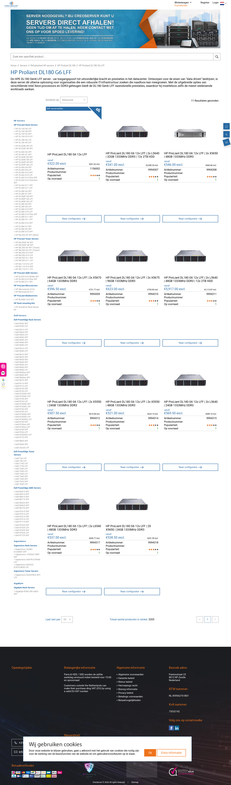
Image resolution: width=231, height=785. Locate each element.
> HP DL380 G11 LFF (23, 219)
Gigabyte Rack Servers (24, 587)
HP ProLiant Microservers (26, 285)
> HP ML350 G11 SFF (23, 258)
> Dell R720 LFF (21, 391)
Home (14, 65)
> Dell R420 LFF (21, 335)
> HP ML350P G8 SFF (23, 245)
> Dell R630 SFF (21, 359)
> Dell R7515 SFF (21, 511)
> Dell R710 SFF (21, 383)
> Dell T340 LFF (21, 468)
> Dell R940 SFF (21, 444)
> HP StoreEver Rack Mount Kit (26, 308)
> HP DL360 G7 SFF (23, 154)
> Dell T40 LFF (20, 461)
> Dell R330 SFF (21, 323)
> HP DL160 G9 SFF (23, 134)
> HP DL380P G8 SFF (23, 196)
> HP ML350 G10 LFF (23, 255)
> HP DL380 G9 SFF (23, 204)
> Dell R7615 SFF (21, 516)
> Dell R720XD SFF (22, 393)
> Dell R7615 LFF (21, 519)
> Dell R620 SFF (21, 357)
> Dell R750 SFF (21, 422)
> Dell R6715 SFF (21, 499)
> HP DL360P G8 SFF (23, 162)
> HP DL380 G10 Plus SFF (25, 214)
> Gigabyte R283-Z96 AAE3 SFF (26, 592)
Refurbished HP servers (42, 65)
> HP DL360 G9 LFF (22, 170)
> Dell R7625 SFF (21, 530)
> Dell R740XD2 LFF (23, 419)
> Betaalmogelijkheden (128, 700)
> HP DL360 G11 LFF (23, 188)
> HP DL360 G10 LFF (23, 175)
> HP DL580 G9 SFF (23, 229)
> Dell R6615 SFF (21, 497)
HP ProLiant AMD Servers (26, 273)
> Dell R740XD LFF (22, 417)
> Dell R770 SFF (21, 437)
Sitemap (134, 778)
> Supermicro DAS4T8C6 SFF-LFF (27, 576)
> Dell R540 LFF (21, 351)
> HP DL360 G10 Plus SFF (25, 177)
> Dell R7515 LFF (21, 514)
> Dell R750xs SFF (22, 424)
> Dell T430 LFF (21, 471)
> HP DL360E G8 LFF (23, 159)
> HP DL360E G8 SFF (23, 157)
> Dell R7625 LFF (21, 533)
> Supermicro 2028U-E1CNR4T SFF (23, 550)
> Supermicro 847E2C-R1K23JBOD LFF (24, 566)
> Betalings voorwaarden (129, 696)
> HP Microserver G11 (24, 292)
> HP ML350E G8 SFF (23, 242)
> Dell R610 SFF (21, 354)
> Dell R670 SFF (21, 380)
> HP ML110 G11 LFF (23, 269)
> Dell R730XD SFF (22, 404)
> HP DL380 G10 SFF (23, 209)
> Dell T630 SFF (21, 481)
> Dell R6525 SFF (21, 503)
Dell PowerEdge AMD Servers (27, 488)
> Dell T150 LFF (21, 466)
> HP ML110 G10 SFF (23, 266)
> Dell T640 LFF (21, 484)
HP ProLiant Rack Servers (26, 125)
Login (215, 2)
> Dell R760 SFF (21, 429)
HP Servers (19, 121)
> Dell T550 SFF (21, 479)
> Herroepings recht (126, 685)
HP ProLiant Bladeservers (26, 295)
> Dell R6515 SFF (21, 494)
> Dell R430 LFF (21, 340)
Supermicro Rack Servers (25, 545)
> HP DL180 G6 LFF (22, 140)
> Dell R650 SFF (21, 367)
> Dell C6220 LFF (21, 447)
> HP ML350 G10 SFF (23, 253)
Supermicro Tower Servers (26, 571)
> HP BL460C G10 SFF (24, 299)
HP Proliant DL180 (66, 65)
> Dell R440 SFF (21, 342)
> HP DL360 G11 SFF (23, 185)
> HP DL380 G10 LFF (23, 212)
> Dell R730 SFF (21, 399)
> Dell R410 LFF (21, 329)
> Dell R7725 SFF (21, 535)
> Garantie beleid (125, 678)
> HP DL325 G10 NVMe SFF (26, 276)
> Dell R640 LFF (21, 365)
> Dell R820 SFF (21, 441)
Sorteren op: (53, 99)
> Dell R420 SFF (21, 332)
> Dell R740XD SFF (22, 414)
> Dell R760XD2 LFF (23, 435)
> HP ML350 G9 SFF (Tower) (27, 248)
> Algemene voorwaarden (130, 674)
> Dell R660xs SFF (22, 377)
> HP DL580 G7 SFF (23, 226)
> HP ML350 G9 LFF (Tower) (26, 250)
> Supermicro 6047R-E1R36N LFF (27, 560)
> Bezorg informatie (126, 689)
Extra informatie (171, 752)
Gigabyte (18, 584)
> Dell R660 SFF (21, 375)
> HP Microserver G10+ (24, 289)
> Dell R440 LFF (21, 345)
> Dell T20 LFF (20, 458)
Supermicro (20, 541)
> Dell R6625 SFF (21, 505)
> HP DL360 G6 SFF (23, 152)
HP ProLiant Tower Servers (26, 239)
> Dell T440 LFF (21, 474)
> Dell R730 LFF (21, 401)
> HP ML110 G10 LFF (23, 264)
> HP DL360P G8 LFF (23, 165)
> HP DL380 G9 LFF (22, 207)
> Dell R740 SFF (21, 409)
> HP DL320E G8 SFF (23, 148)
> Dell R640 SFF (21, 362)
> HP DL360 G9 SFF (23, 167)
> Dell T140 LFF (21, 463)
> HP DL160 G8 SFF (23, 131)
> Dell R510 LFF (21, 348)
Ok (150, 752)
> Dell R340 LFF (21, 326)
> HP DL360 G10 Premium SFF (26, 181)
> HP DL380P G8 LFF (23, 199)
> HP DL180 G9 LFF (22, 142)
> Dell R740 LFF (21, 411)
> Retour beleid (124, 681)
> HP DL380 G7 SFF (23, 194)
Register (205, 2)
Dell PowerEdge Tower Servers (24, 453)
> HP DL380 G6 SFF (23, 191)
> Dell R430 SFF (21, 337)
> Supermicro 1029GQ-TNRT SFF (26, 555)
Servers (23, 65)
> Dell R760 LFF (21, 432)
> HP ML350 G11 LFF (23, 260)
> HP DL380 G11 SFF (23, 217)
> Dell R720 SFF (21, 388)
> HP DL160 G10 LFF (23, 136)
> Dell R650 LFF (21, 370)
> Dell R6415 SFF (21, 492)
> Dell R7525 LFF (21, 527)
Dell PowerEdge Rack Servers (27, 319)
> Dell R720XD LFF (22, 396)
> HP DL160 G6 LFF (22, 129)
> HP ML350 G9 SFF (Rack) (26, 235)
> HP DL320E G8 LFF (23, 146)
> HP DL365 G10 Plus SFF (25, 279)
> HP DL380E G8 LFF (23, 201)
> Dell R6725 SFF (21, 508)
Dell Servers (20, 316)
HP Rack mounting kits (24, 303)
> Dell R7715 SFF (21, 522)
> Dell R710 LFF (21, 386)
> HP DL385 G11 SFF (23, 282)
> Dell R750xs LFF (22, 427)
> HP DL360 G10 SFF (23, 172)
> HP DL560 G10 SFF (23, 223)
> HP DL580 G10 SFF (23, 231)
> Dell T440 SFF (21, 476)
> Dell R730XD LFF (22, 406)
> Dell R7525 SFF (21, 525)
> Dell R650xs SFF (22, 372)
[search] (216, 56)
